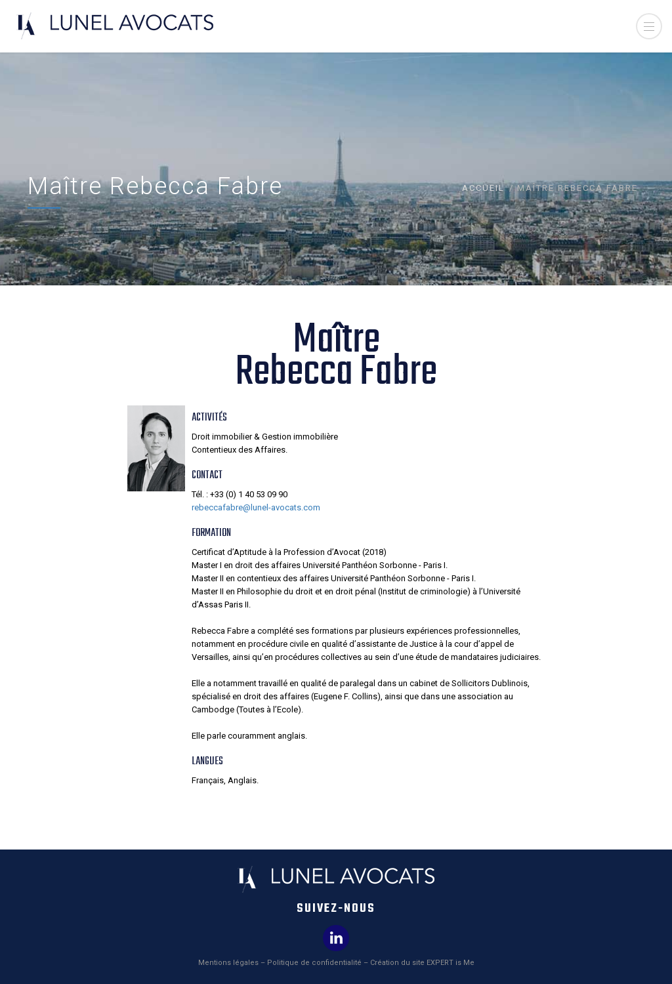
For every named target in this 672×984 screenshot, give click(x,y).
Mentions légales (228, 962)
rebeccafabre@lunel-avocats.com (256, 507)
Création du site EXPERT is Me (422, 962)
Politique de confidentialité (314, 962)
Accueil (483, 188)
